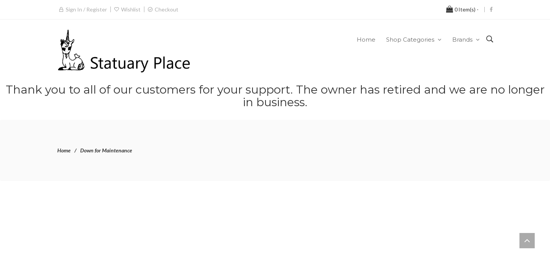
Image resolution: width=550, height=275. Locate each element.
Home (64, 150)
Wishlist (131, 9)
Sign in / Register (86, 9)
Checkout (166, 9)
